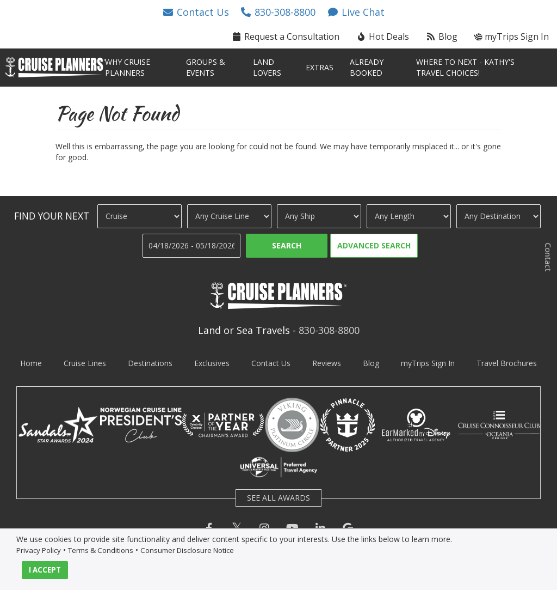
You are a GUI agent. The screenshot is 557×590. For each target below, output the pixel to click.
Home (31, 363)
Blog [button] (441, 36)
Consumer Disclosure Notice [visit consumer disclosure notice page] (187, 550)
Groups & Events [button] (205, 67)
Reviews (326, 363)
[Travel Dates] (191, 246)
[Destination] (498, 216)
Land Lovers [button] (267, 67)
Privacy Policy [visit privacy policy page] (38, 550)
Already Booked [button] (366, 67)
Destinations (150, 363)
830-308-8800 (329, 330)
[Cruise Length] (409, 216)
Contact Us (270, 363)
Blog (371, 363)
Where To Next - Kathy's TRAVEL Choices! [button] (465, 67)
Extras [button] (319, 67)
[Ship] (319, 216)
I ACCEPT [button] (45, 570)
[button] (195, 12)
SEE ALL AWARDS (278, 497)
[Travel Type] (139, 216)
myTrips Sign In (428, 363)
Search (286, 245)
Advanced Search (374, 245)
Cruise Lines (85, 363)
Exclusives (212, 363)
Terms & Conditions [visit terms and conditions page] (100, 550)
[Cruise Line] (229, 216)
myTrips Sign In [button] (511, 36)
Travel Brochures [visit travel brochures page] (506, 363)
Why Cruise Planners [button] (127, 67)
